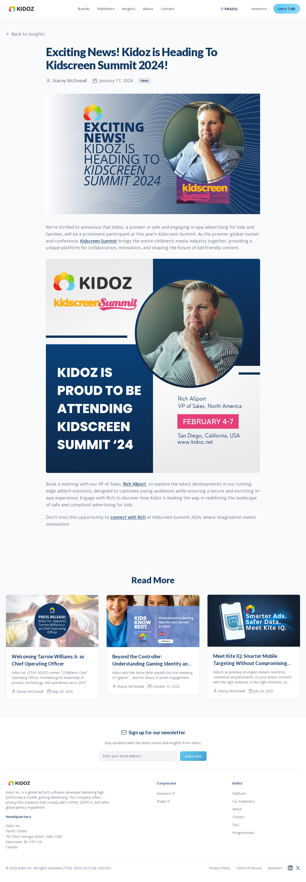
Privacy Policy (219, 868)
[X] (297, 868)
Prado (163, 801)
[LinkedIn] (290, 868)
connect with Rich (128, 517)
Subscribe (193, 756)
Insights (128, 8)
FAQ (235, 824)
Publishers (105, 8)
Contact (168, 8)
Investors (259, 8)
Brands (84, 8)
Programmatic (243, 832)
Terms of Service (249, 868)
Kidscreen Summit (98, 241)
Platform (239, 793)
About (148, 8)
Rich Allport (134, 484)
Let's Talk (286, 8)
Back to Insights (25, 34)
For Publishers (243, 801)
